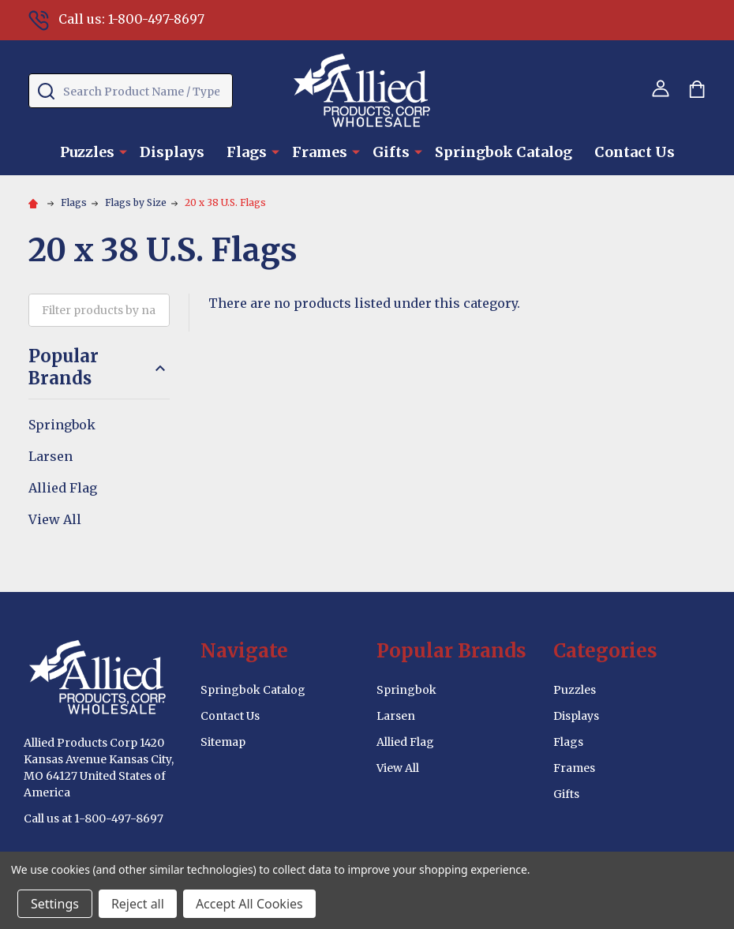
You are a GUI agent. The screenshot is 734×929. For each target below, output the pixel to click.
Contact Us (634, 152)
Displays (172, 152)
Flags (247, 152)
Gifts (391, 152)
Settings (55, 903)
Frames (319, 152)
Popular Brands (99, 367)
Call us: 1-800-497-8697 (116, 19)
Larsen (50, 456)
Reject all (137, 903)
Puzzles (87, 152)
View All (54, 519)
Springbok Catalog (503, 152)
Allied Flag (62, 488)
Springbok (61, 425)
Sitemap (222, 742)
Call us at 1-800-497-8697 (93, 818)
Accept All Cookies (249, 903)
